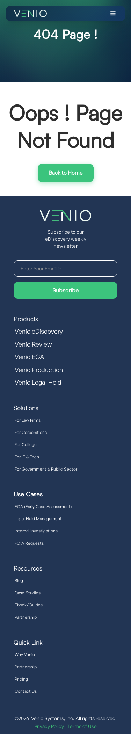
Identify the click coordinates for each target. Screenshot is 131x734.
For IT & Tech (27, 456)
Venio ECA (29, 357)
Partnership (26, 617)
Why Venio (25, 654)
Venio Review (33, 344)
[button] (88, 13)
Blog (19, 580)
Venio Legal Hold (38, 382)
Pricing (21, 679)
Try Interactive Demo (65, 173)
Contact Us (26, 691)
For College (26, 444)
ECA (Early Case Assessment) (43, 506)
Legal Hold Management (38, 518)
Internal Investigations (36, 530)
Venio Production (39, 369)
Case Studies (28, 592)
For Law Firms (28, 420)
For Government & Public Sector (46, 469)
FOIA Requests (29, 543)
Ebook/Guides (29, 605)
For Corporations (31, 432)
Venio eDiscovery (39, 331)
